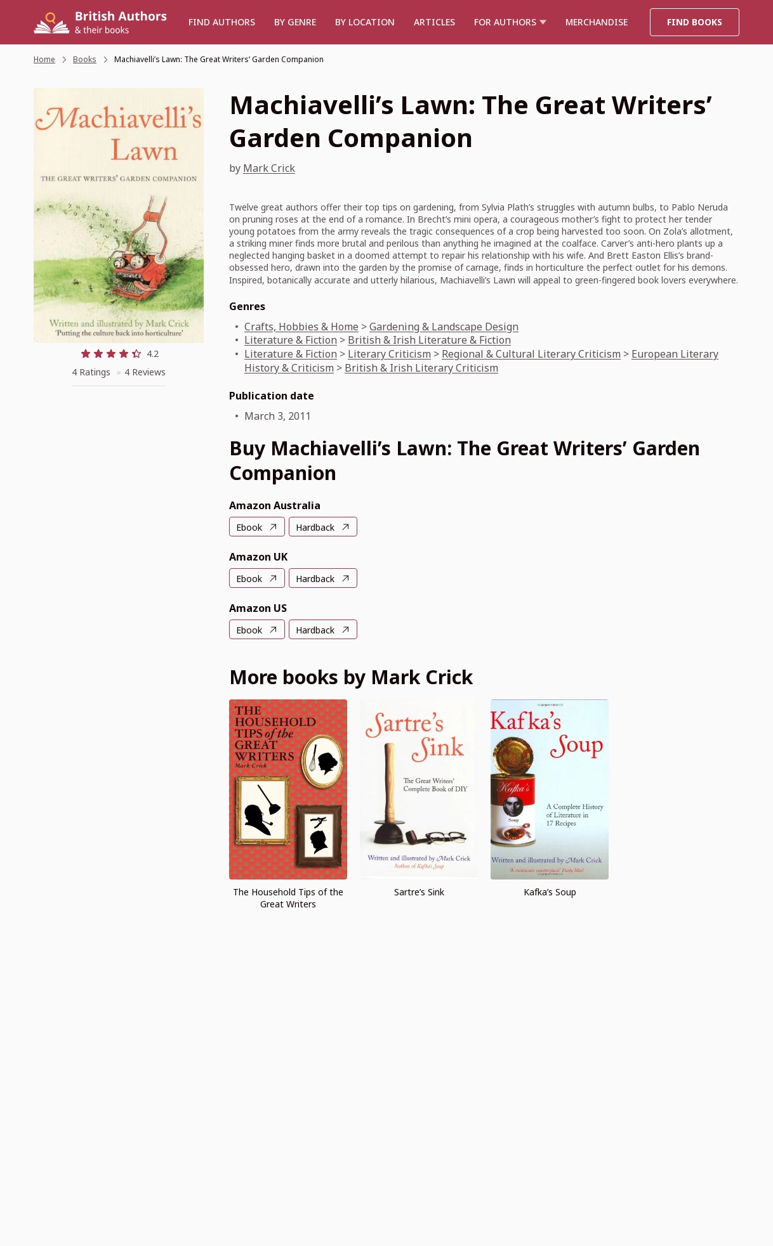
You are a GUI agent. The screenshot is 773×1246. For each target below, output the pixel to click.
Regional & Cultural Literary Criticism (531, 354)
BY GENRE (295, 22)
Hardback (315, 527)
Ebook (249, 527)
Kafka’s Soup (550, 892)
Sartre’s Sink (419, 892)
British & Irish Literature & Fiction (429, 340)
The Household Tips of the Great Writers (288, 898)
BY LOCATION (365, 22)
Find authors (221, 22)
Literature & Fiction (290, 340)
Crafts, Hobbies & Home (301, 327)
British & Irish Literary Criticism (421, 368)
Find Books (694, 22)
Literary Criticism (389, 354)
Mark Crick (269, 168)
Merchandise (596, 22)
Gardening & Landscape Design (444, 327)
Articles (434, 22)
